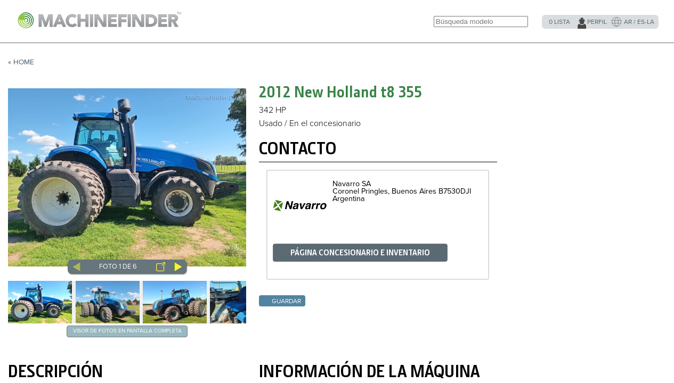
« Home (21, 62)
